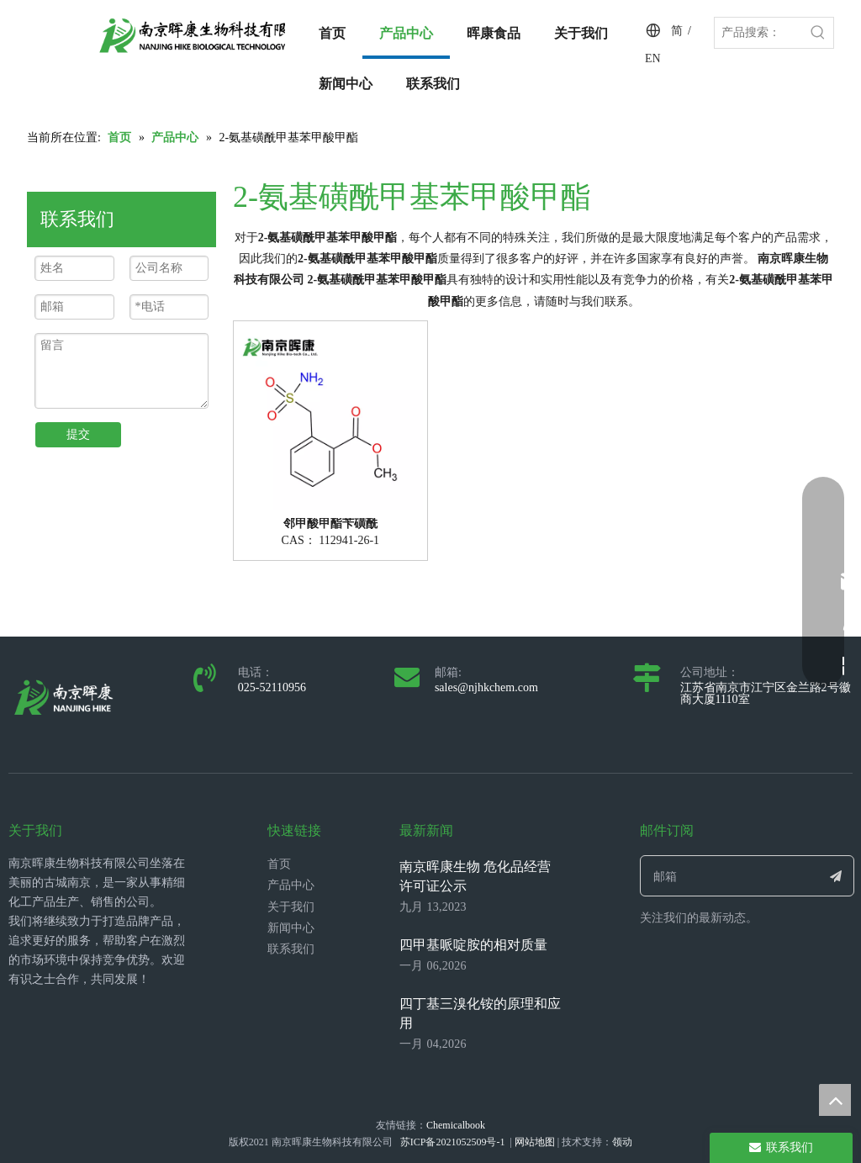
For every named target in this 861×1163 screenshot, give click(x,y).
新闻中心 (290, 928)
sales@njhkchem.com (486, 687)
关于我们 (290, 907)
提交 (78, 434)
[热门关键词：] (818, 33)
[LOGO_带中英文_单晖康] (208, 35)
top (835, 1100)
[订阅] (836, 876)
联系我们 (290, 949)
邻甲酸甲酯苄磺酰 (330, 524)
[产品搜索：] (759, 33)
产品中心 (290, 885)
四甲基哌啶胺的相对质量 (473, 945)
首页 (279, 864)
